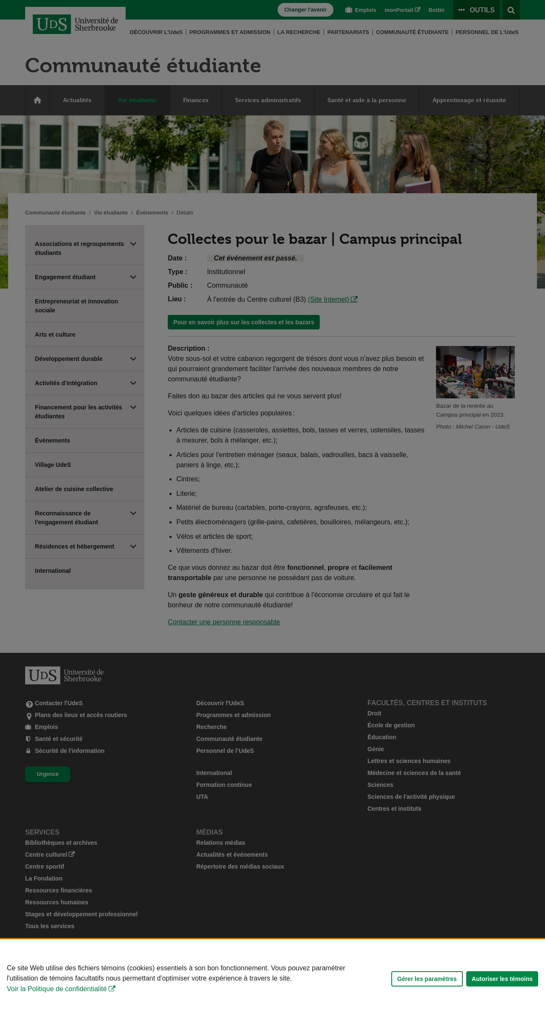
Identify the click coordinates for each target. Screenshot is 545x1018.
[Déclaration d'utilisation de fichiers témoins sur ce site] (272, 978)
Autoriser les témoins (502, 978)
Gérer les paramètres (427, 978)
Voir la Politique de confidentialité (57, 988)
